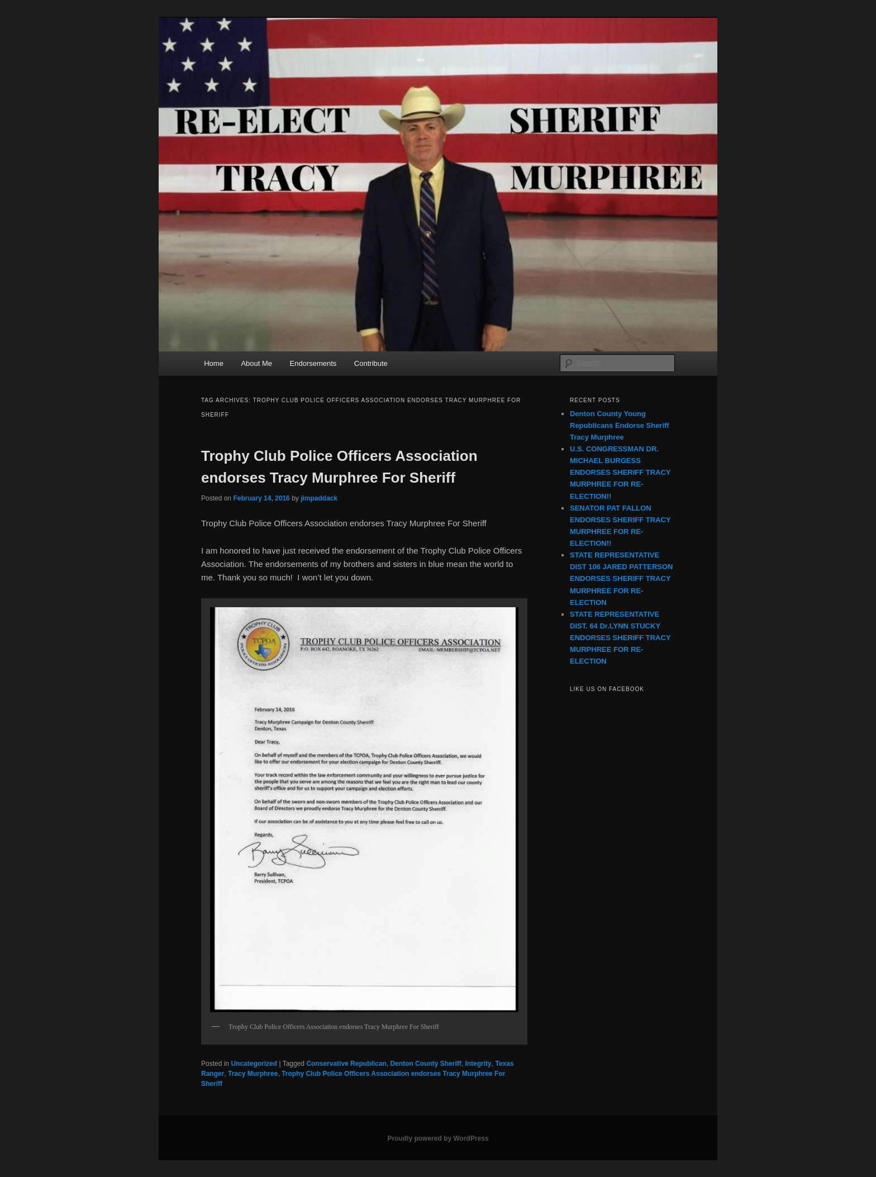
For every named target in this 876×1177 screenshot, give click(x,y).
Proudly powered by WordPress (437, 1138)
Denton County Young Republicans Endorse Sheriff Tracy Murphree (619, 425)
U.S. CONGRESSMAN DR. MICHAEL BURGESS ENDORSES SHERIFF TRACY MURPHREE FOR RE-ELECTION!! (620, 473)
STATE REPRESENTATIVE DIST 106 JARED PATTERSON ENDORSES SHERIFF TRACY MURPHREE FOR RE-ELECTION (621, 579)
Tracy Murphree (253, 1074)
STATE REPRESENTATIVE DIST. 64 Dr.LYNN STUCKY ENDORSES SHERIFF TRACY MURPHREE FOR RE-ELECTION (620, 638)
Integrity (478, 1064)
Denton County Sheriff (425, 1064)
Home (213, 363)
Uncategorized (254, 1064)
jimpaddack (319, 498)
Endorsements (313, 363)
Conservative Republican (346, 1064)
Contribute (371, 363)
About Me (256, 363)
